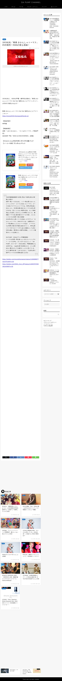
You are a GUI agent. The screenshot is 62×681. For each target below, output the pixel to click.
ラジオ (21, 7)
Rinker (26, 160)
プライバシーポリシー (50, 322)
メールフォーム (48, 324)
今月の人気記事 (48, 325)
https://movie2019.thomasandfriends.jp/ (15, 116)
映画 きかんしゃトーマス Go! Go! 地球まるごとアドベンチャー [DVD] (28, 177)
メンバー (44, 7)
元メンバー (54, 7)
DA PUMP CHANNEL (31, 2)
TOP (6, 7)
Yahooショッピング (26, 167)
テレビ (13, 7)
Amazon (23, 165)
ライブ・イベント (32, 7)
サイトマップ (47, 320)
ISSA (4, 39)
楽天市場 (31, 165)
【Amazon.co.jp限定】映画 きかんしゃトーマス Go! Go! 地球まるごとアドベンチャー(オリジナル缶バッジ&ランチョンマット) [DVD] (27, 155)
